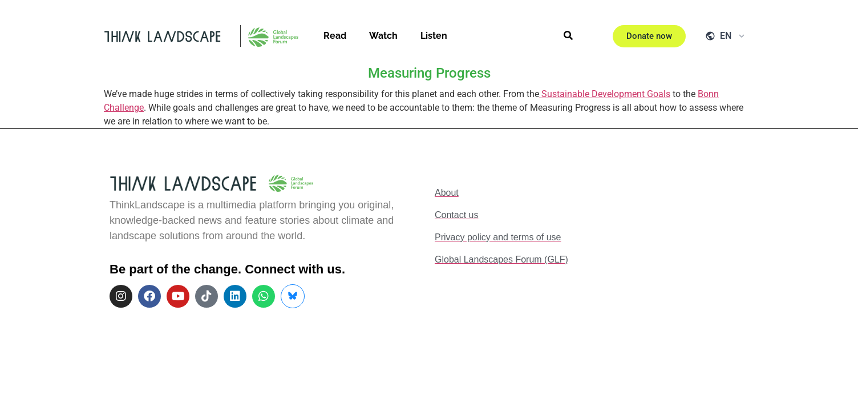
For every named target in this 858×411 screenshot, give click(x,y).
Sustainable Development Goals (604, 93)
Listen (433, 35)
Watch (383, 35)
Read (334, 35)
